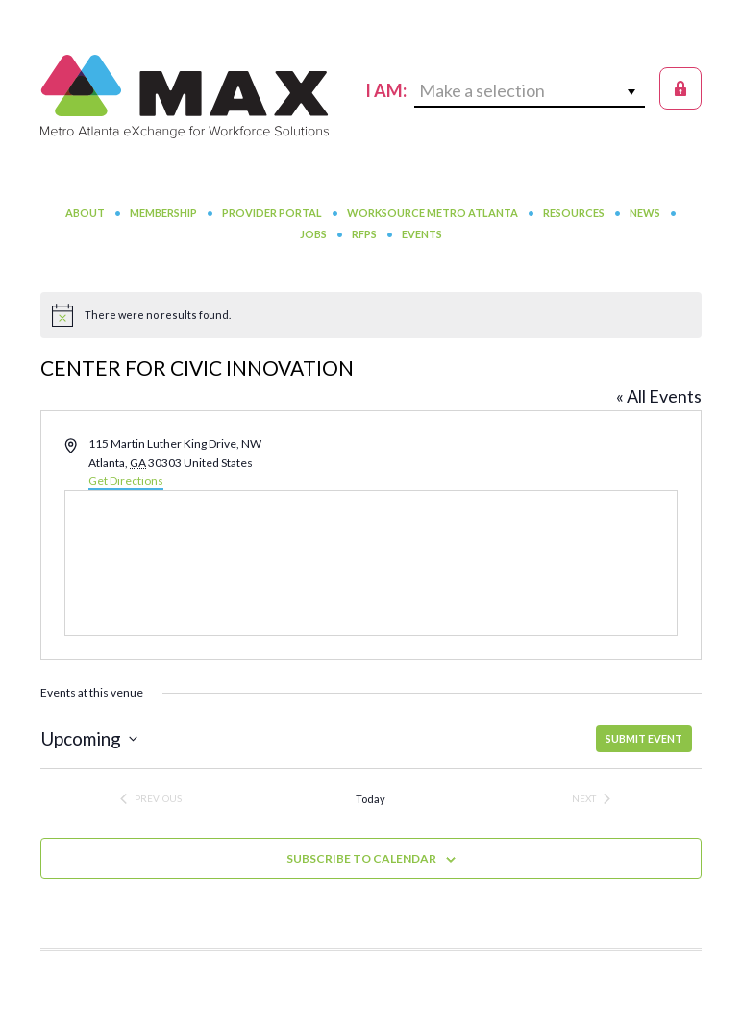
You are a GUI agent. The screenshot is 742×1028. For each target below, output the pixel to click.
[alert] (371, 315)
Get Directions (125, 481)
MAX (184, 96)
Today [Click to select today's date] (370, 799)
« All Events (659, 395)
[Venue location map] (371, 563)
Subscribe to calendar (361, 858)
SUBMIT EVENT (644, 738)
